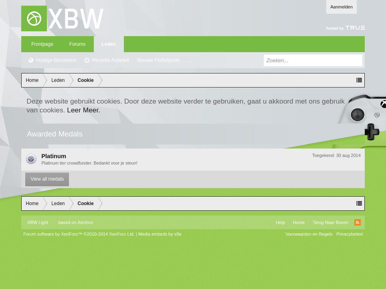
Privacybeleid (349, 234)
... (190, 60)
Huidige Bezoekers (56, 60)
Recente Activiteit (110, 60)
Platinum (53, 156)
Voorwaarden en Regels (308, 234)
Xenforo (85, 222)
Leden (109, 44)
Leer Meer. (83, 110)
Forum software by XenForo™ (79, 234)
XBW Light (37, 222)
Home (299, 222)
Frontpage (42, 44)
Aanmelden (341, 6)
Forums (77, 44)
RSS (357, 222)
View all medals (47, 179)
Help (280, 222)
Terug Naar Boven (330, 222)
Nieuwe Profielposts (158, 60)
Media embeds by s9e (160, 234)
